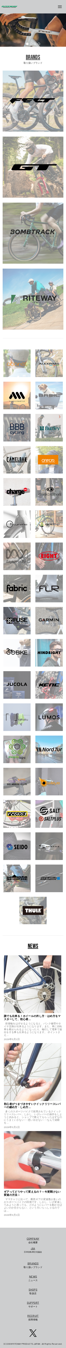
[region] (33, 30)
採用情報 (33, 1317)
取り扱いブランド (33, 1265)
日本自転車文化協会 (33, 1250)
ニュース (33, 1278)
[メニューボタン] (61, 6)
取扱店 (33, 1291)
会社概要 (33, 1240)
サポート (33, 1304)
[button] (27, 44)
